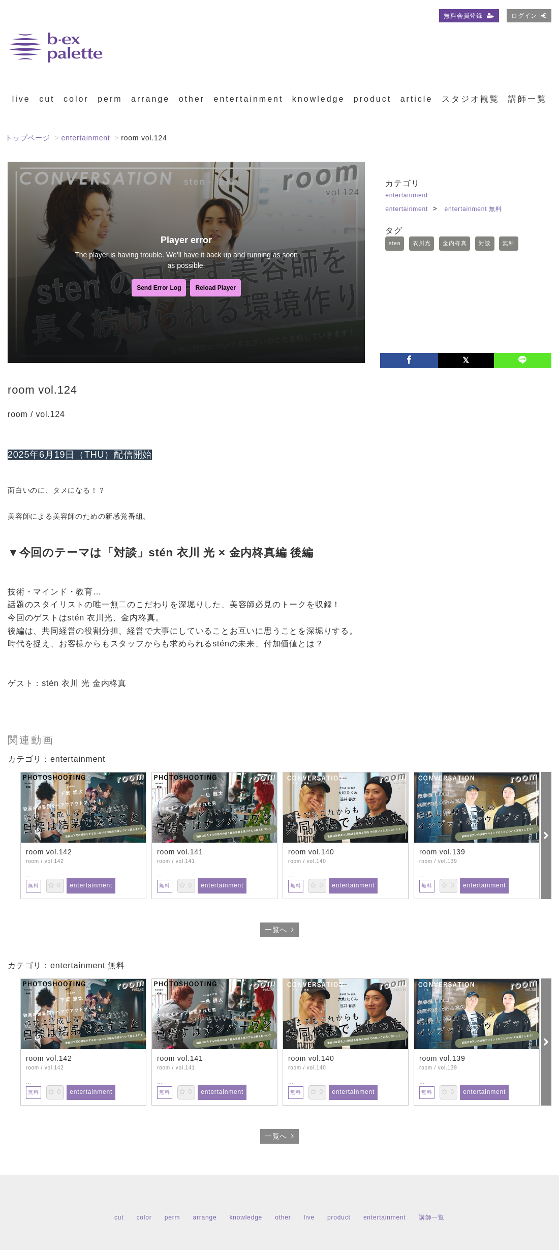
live (21, 99)
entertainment (249, 99)
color (76, 99)
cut (46, 99)
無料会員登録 (469, 15)
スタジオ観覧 (471, 99)
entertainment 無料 (474, 209)
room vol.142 (49, 852)
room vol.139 (442, 852)
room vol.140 (311, 852)
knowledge (318, 99)
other (192, 99)
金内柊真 (455, 243)
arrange (150, 99)
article (416, 99)
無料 (509, 243)
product (372, 99)
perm (110, 99)
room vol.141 (180, 852)
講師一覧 (527, 99)
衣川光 (421, 243)
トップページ (27, 138)
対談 (485, 243)
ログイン (529, 15)
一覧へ (279, 930)
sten (394, 243)
